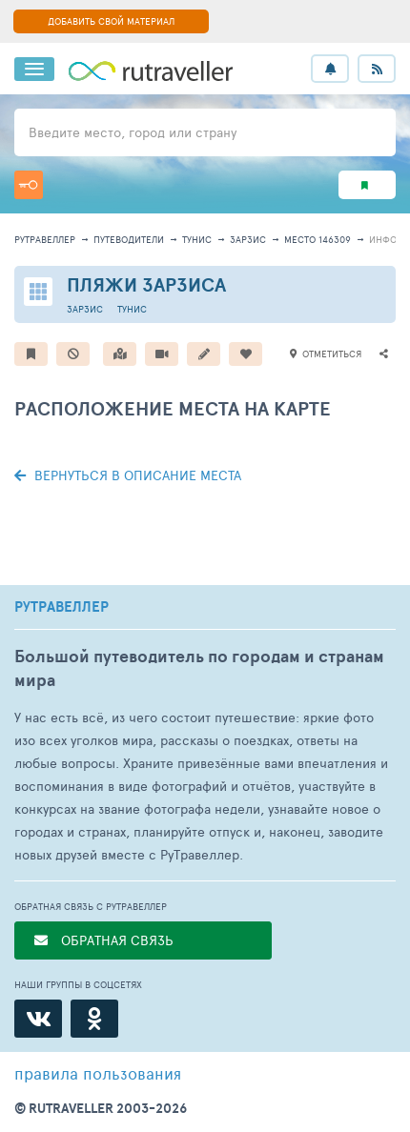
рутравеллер (44, 239)
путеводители (128, 239)
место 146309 (317, 239)
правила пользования (97, 1073)
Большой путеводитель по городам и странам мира (199, 668)
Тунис (197, 239)
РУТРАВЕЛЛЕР (61, 607)
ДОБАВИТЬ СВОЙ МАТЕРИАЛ (111, 21)
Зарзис (248, 239)
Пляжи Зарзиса (146, 284)
